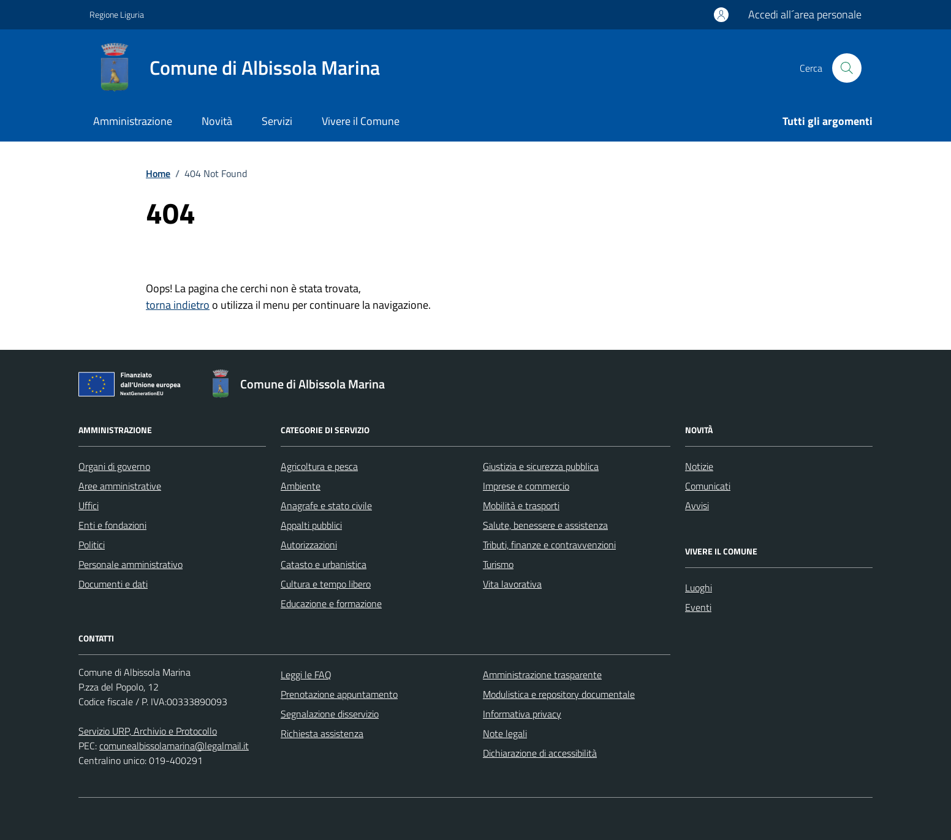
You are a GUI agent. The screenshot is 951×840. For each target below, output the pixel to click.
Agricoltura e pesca (319, 466)
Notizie (699, 466)
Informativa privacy (522, 713)
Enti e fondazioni (112, 525)
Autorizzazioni (309, 544)
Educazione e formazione (331, 603)
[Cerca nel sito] (847, 68)
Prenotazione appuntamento (339, 694)
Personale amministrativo (130, 564)
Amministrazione (132, 121)
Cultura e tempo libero (326, 584)
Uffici (88, 505)
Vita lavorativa (512, 584)
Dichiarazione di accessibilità (540, 753)
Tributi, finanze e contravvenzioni (549, 544)
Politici (91, 544)
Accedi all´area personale (805, 14)
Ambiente (300, 486)
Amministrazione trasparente (542, 674)
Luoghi (698, 587)
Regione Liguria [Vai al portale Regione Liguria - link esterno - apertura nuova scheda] (116, 14)
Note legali (505, 733)
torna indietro (178, 305)
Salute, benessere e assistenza (545, 525)
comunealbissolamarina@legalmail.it (174, 745)
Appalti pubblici (311, 525)
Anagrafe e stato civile (326, 505)
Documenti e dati (113, 584)
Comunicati (707, 486)
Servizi (277, 121)
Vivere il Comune (361, 121)
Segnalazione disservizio (330, 713)
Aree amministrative (119, 486)
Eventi (698, 607)
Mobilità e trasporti (521, 505)
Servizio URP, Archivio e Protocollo (147, 731)
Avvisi (697, 505)
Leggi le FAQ (306, 674)
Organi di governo (114, 466)
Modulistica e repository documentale (559, 694)
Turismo (498, 564)
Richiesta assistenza (322, 733)
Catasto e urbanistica (323, 564)
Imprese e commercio (526, 486)
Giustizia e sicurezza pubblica (541, 466)
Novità (217, 121)
